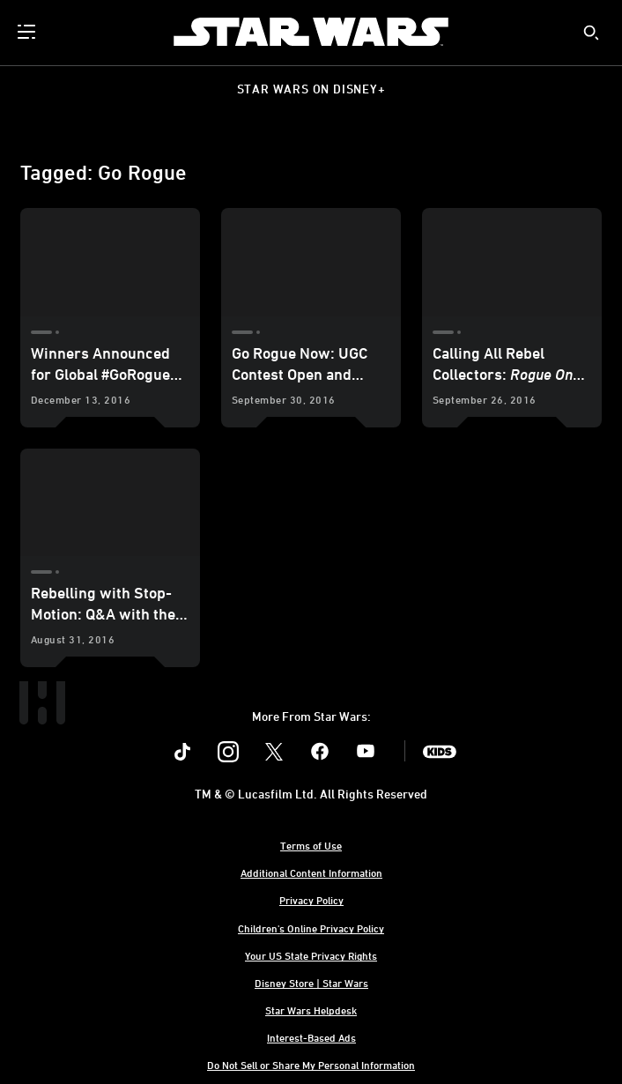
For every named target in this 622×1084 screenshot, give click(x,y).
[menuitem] (28, 32)
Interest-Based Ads (311, 1037)
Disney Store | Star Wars (311, 982)
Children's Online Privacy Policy (311, 928)
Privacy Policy (311, 900)
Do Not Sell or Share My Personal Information (311, 1064)
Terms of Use (311, 845)
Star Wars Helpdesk (311, 1010)
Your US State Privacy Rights (311, 955)
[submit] (591, 32)
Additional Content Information (311, 872)
